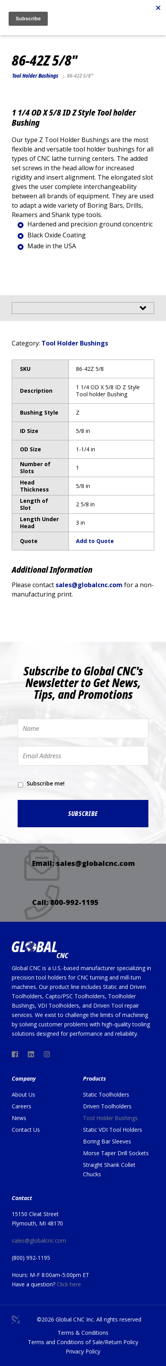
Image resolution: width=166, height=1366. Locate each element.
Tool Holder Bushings (35, 75)
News (19, 1118)
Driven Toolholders (107, 1106)
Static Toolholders (106, 1094)
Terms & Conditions (83, 1332)
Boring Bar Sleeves (107, 1141)
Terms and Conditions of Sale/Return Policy (83, 1342)
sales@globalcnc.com (89, 585)
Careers (21, 1106)
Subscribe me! (46, 783)
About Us (23, 1094)
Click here (69, 1284)
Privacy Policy (83, 1351)
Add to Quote (95, 541)
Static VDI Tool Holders (112, 1129)
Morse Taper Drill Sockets (116, 1153)
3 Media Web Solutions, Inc (16, 1319)
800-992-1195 (74, 902)
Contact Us (26, 1129)
